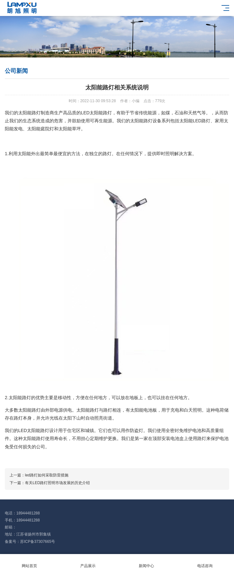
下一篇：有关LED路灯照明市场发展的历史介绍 (50, 483)
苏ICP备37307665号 (37, 541)
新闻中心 (146, 562)
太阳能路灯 (29, 112)
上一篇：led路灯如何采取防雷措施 (39, 475)
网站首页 (29, 562)
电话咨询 (205, 562)
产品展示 (88, 562)
